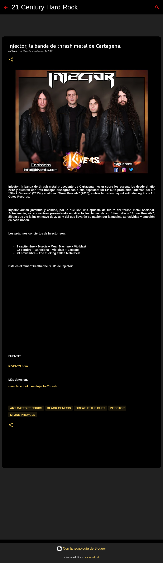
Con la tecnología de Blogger (81, 548)
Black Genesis (59, 408)
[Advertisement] (81, 503)
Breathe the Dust (90, 408)
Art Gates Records (26, 408)
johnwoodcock (92, 557)
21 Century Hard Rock (45, 7)
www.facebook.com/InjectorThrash (32, 386)
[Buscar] (83, 7)
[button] (10, 60)
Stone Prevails (22, 414)
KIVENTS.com (18, 366)
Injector (117, 408)
